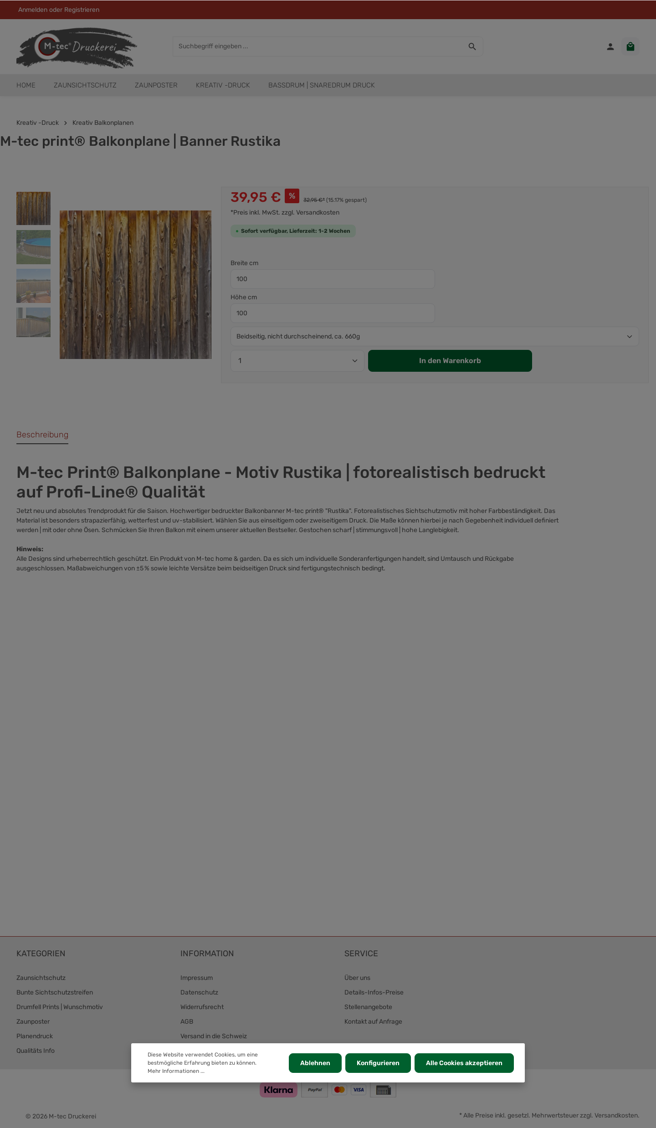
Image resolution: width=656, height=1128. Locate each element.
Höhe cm (244, 297)
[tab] (42, 435)
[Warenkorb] (630, 46)
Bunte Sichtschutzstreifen (54, 992)
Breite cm (244, 263)
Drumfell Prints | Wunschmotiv (59, 1007)
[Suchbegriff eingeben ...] (317, 46)
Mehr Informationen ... (176, 1071)
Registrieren (81, 10)
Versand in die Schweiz (213, 1036)
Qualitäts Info (35, 1051)
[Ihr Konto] (610, 46)
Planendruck (34, 1036)
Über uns (357, 978)
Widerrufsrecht (202, 1007)
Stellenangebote (368, 1007)
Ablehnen (315, 1063)
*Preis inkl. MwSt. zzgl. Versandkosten (285, 212)
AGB (186, 1021)
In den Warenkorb (450, 360)
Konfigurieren (378, 1063)
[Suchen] (472, 46)
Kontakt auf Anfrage (373, 1021)
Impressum (196, 978)
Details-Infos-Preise (374, 992)
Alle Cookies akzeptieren (464, 1063)
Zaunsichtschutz (41, 978)
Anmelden (32, 10)
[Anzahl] (297, 361)
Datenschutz (199, 992)
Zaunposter (33, 1021)
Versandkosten (616, 1115)
